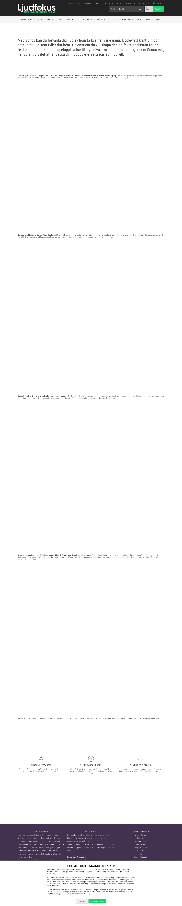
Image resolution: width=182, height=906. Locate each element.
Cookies (140, 851)
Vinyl (54, 19)
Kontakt (98, 3)
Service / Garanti (140, 857)
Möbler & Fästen (127, 19)
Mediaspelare (64, 19)
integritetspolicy (120, 890)
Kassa (158, 8)
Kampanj (157, 19)
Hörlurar (76, 19)
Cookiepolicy (70, 894)
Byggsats (148, 19)
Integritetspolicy (140, 848)
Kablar (115, 19)
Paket (23, 19)
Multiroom (87, 19)
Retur (141, 854)
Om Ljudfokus (74, 3)
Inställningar (82, 901)
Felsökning (87, 3)
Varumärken (109, 3)
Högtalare (45, 19)
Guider (142, 3)
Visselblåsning (140, 835)
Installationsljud (102, 19)
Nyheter (120, 3)
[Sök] (126, 9)
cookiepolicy (51, 874)
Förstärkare (33, 19)
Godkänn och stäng (97, 901)
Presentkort (131, 3)
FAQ (148, 3)
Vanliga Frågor (140, 841)
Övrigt (139, 19)
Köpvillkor (140, 838)
